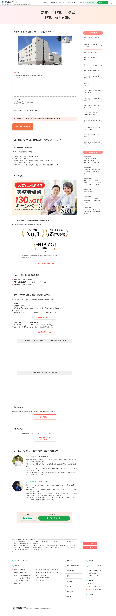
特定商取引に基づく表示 (94, 589)
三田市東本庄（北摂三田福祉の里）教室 (92, 143)
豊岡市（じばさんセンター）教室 (92, 84)
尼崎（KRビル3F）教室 (90, 65)
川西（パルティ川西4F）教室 (92, 70)
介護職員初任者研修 (19, 569)
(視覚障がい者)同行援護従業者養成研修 (47, 569)
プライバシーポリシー (94, 586)
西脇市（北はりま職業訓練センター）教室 (92, 106)
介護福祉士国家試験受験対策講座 (23, 575)
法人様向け (80, 3)
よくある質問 (89, 543)
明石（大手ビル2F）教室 (91, 52)
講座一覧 (61, 3)
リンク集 (91, 594)
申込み (103, 3)
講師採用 (69, 596)
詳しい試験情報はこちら (44, 332)
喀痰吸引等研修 (40, 580)
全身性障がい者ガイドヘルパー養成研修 (47, 572)
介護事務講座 (17, 583)
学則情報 (91, 561)
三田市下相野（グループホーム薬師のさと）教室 (92, 113)
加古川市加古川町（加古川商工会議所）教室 (92, 91)
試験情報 (69, 581)
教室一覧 (69, 561)
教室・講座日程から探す (74, 566)
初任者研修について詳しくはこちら (44, 438)
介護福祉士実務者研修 (22, 126)
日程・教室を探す (56, 518)
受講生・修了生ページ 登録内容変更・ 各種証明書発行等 (95, 573)
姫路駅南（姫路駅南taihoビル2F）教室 (92, 45)
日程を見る (44, 3)
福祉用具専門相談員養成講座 (22, 581)
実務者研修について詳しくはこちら (44, 417)
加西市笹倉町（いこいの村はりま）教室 (92, 99)
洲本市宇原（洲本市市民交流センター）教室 (92, 128)
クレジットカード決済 (95, 566)
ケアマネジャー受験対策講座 (22, 578)
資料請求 (91, 3)
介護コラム (70, 591)
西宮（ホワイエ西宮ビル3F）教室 (92, 58)
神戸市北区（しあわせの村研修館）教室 (92, 77)
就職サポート (70, 576)
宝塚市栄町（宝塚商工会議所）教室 (91, 135)
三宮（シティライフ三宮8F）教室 (92, 38)
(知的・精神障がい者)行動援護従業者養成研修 (43, 576)
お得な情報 (70, 586)
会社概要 (90, 583)
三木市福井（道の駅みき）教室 (92, 121)
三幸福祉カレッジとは (21, 561)
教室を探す (53, 3)
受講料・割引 (71, 3)
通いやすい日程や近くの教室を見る (44, 263)
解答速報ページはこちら (44, 317)
